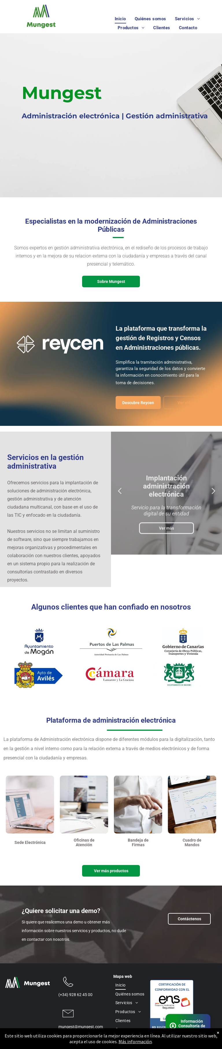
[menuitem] (120, 18)
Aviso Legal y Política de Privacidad (141, 1040)
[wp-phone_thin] (68, 988)
